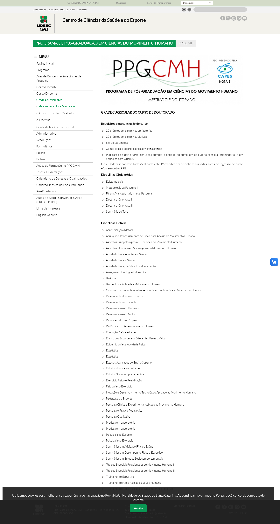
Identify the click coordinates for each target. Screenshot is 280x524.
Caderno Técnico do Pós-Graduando (60, 185)
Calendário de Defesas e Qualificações (61, 178)
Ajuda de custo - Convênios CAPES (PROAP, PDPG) (59, 200)
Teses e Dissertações (50, 172)
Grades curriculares (49, 100)
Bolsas (40, 159)
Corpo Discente (46, 93)
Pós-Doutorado (46, 191)
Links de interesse (48, 208)
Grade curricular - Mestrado (56, 113)
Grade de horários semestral (55, 127)
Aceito (138, 508)
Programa (42, 70)
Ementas (44, 120)
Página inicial (45, 63)
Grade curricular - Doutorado (57, 106)
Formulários (44, 146)
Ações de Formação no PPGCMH (58, 165)
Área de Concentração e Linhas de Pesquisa (58, 78)
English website (46, 214)
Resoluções (44, 140)
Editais (41, 152)
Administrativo (46, 133)
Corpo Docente (46, 87)
